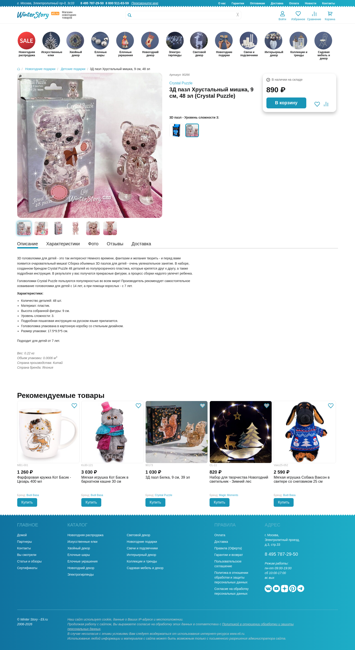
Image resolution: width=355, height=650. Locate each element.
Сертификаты (27, 568)
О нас (222, 3)
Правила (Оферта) (228, 548)
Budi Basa (33, 495)
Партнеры (24, 541)
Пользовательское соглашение (227, 564)
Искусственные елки (82, 541)
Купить (27, 502)
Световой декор (138, 535)
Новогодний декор (81, 568)
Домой (22, 535)
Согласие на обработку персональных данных (231, 591)
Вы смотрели (26, 555)
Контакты (328, 3)
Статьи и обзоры (29, 561)
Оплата (294, 3)
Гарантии (238, 3)
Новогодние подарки (142, 541)
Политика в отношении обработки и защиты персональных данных (231, 577)
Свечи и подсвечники (142, 548)
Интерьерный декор (141, 555)
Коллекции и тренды (142, 561)
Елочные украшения (83, 561)
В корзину (286, 102)
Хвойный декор (79, 548)
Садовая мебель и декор (145, 568)
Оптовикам (257, 3)
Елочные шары (79, 555)
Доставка (277, 3)
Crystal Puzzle (181, 83)
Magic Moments (228, 495)
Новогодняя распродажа (86, 535)
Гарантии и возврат (228, 555)
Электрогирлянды (81, 574)
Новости (310, 3)
